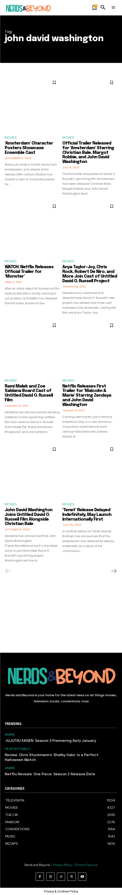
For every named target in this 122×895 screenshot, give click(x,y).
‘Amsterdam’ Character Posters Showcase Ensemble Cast (29, 148)
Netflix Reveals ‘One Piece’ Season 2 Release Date (50, 774)
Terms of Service (86, 865)
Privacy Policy (62, 865)
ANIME (10, 735)
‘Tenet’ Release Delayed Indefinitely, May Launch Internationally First (86, 515)
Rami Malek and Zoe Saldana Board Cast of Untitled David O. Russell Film (29, 393)
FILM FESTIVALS (17, 749)
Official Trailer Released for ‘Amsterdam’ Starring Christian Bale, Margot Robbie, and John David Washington (88, 152)
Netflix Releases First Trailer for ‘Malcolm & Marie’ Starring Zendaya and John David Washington (86, 395)
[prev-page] (8, 571)
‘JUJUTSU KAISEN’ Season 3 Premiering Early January (50, 741)
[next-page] (113, 571)
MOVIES (10, 138)
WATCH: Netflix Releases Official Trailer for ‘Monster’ (29, 272)
